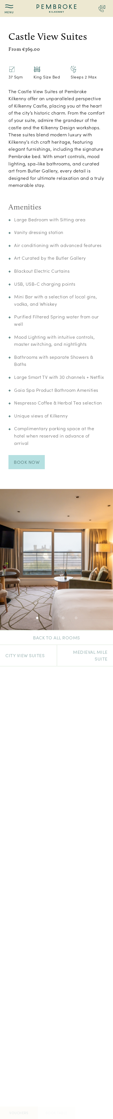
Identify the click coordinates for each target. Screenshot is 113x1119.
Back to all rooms (56, 638)
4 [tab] (76, 618)
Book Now (26, 462)
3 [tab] (63, 618)
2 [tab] (50, 618)
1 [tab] (37, 618)
